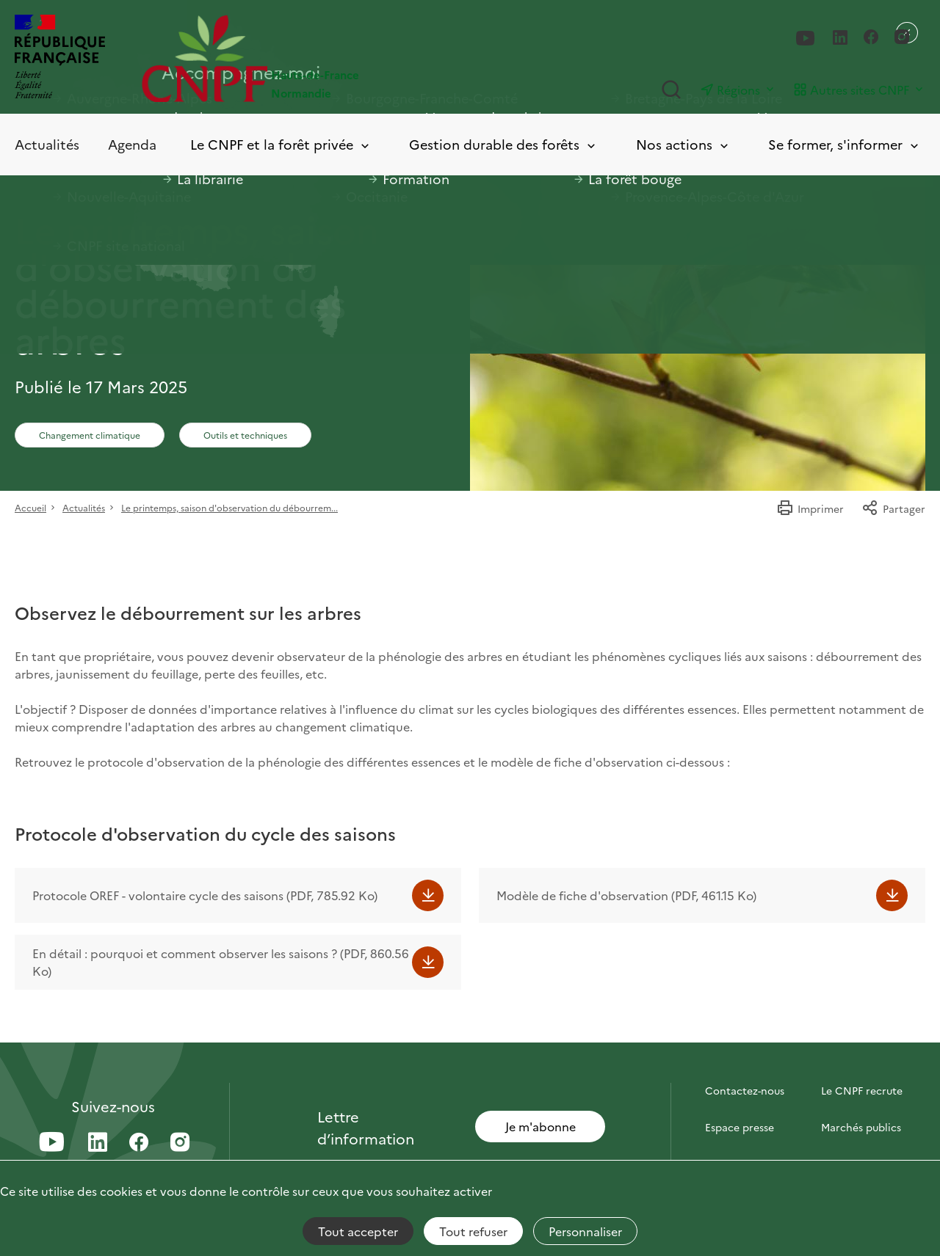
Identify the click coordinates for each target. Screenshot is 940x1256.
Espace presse (739, 1127)
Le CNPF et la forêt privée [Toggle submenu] (281, 144)
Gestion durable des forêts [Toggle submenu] (503, 144)
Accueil (30, 507)
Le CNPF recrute (862, 1090)
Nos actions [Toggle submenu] (683, 144)
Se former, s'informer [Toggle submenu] (844, 144)
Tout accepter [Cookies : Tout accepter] (358, 1231)
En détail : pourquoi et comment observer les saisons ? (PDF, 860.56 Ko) (220, 962)
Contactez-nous (744, 1090)
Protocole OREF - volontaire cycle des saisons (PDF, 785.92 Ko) (204, 895)
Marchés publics (861, 1127)
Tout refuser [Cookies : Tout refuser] (473, 1231)
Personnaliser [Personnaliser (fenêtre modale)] (585, 1231)
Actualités (47, 144)
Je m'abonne (540, 1126)
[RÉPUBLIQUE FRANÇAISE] (60, 58)
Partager (893, 508)
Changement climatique (89, 434)
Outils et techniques (245, 434)
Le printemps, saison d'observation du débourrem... (229, 507)
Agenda (132, 144)
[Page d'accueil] (306, 58)
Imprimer (810, 508)
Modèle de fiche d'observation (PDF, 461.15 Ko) (626, 895)
